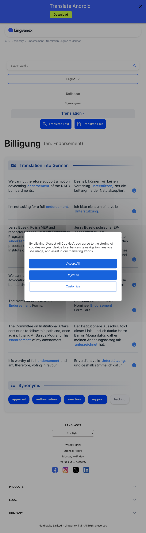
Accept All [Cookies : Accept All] (73, 263)
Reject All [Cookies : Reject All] (73, 275)
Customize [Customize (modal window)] (73, 286)
